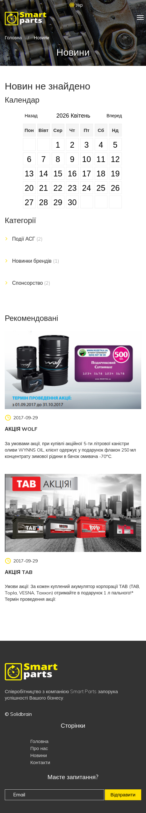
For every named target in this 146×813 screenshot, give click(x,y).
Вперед (114, 114)
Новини (38, 755)
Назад (31, 114)
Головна (13, 38)
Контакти (40, 762)
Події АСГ (27, 239)
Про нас (39, 748)
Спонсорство (31, 283)
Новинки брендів (35, 261)
